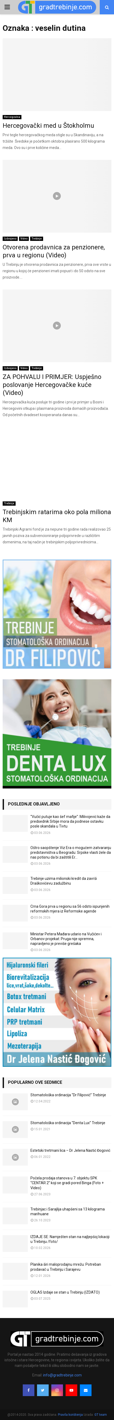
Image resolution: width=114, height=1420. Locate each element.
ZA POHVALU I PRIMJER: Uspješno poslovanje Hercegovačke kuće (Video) (52, 384)
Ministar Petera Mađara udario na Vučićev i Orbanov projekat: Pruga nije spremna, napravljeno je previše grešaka (66, 939)
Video (24, 238)
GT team (100, 1415)
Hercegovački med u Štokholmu (48, 125)
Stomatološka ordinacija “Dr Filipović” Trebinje (68, 1095)
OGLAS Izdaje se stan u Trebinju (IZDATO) (65, 1292)
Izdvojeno (10, 238)
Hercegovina (12, 117)
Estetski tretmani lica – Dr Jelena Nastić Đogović (70, 1150)
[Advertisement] (57, 459)
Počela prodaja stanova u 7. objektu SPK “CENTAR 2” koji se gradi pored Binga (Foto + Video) (67, 1183)
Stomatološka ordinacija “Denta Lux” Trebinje (67, 1123)
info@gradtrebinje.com (62, 1375)
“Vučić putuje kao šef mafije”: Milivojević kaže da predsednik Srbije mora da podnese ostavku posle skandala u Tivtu (70, 821)
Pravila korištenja (71, 1415)
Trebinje (36, 238)
